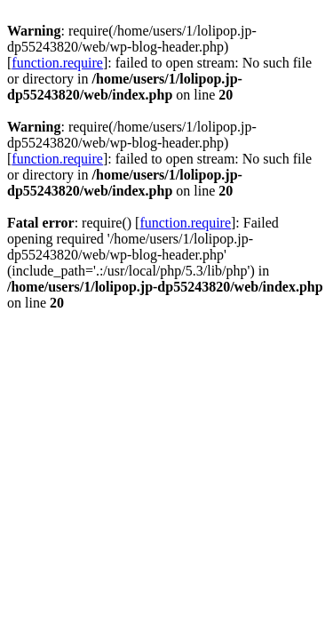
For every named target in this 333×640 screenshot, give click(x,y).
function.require (57, 62)
